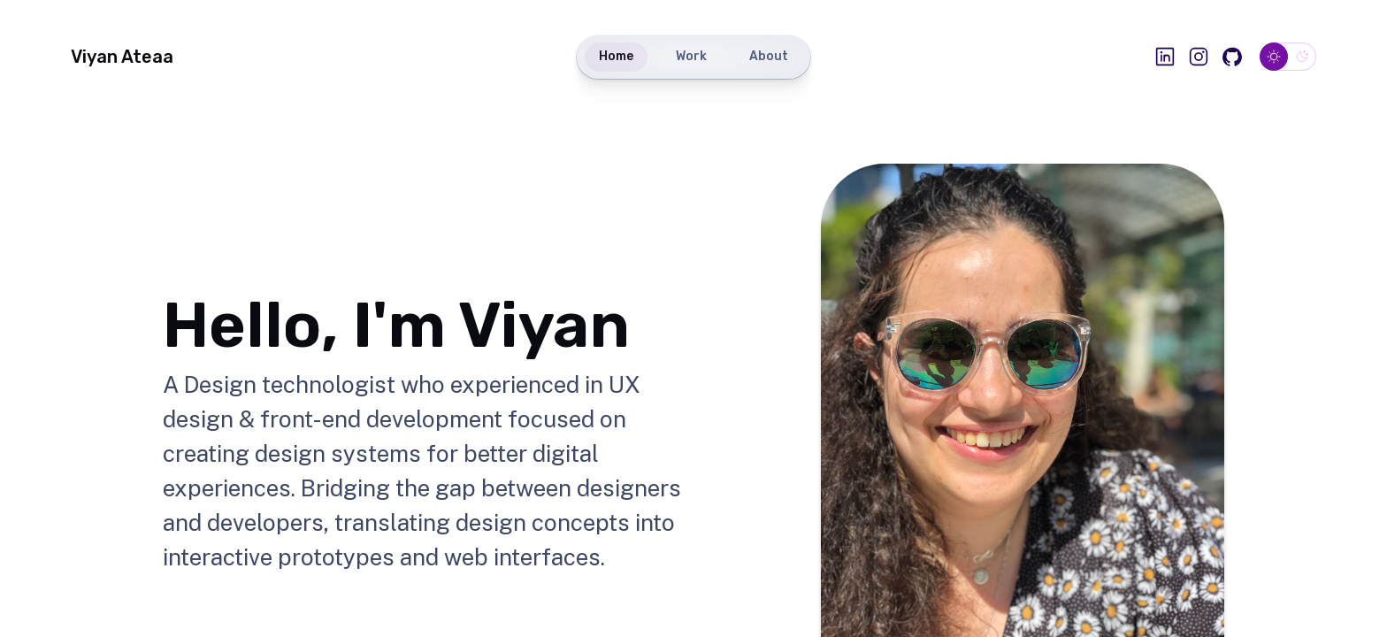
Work (691, 56)
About (768, 56)
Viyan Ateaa (122, 56)
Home (616, 56)
